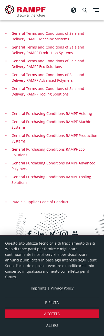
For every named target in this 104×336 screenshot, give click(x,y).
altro (52, 325)
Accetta (52, 313)
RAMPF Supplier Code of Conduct (40, 201)
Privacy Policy (62, 288)
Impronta (39, 288)
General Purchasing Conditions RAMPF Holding (52, 113)
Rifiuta (52, 302)
